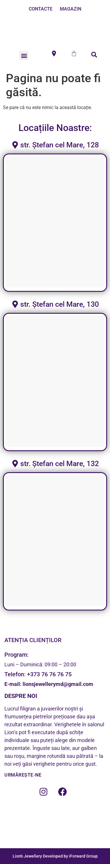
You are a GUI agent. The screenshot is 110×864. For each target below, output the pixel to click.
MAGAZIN (70, 9)
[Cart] (74, 53)
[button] (24, 55)
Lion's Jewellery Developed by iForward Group (55, 856)
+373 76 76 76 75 (49, 674)
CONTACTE (41, 9)
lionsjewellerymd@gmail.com (57, 684)
